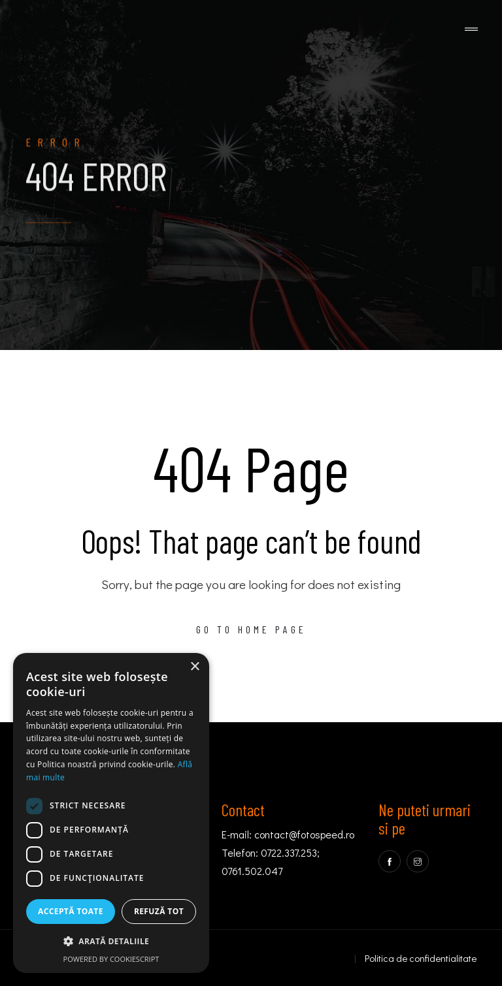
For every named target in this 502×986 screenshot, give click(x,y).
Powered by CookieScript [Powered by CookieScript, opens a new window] (111, 959)
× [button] (194, 667)
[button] (111, 941)
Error (55, 148)
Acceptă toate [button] (70, 911)
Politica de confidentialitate (421, 957)
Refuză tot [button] (159, 911)
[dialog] (111, 813)
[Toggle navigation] (471, 30)
